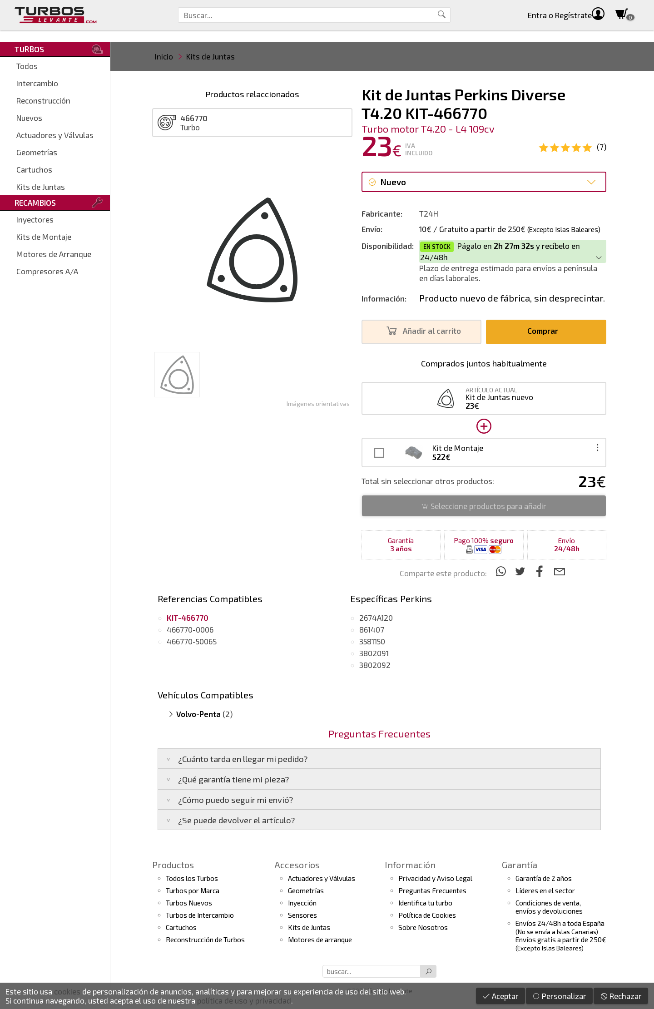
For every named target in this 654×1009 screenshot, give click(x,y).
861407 (371, 629)
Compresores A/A (47, 271)
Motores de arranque (320, 939)
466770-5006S (192, 641)
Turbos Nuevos (189, 903)
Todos (27, 65)
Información (410, 864)
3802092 (375, 664)
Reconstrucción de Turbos (205, 939)
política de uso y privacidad (244, 1000)
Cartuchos (34, 169)
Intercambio (37, 83)
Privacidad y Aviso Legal (435, 878)
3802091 (374, 653)
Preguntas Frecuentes (432, 890)
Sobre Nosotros (423, 927)
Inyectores (35, 219)
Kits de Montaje (43, 236)
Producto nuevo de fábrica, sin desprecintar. (512, 298)
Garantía (519, 864)
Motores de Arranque (53, 253)
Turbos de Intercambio (200, 915)
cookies (67, 991)
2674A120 (376, 617)
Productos (173, 864)
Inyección (302, 903)
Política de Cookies (427, 915)
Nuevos (29, 117)
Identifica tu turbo (425, 903)
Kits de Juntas (40, 186)
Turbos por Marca (192, 890)
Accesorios (297, 864)
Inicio (164, 56)
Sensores (302, 915)
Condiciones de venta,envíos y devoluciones (549, 907)
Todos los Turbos (192, 878)
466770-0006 (190, 629)
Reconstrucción (43, 100)
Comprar (545, 331)
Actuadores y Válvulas (55, 134)
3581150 (372, 641)
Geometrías (36, 152)
